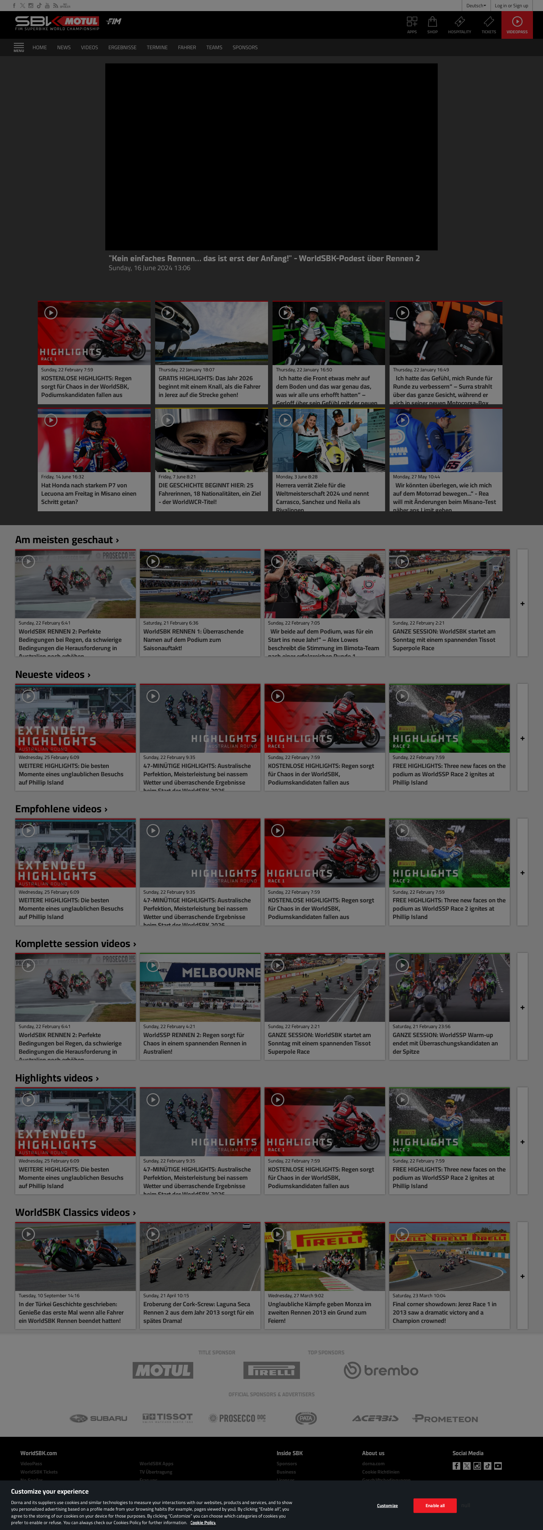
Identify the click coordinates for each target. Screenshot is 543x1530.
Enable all (435, 1505)
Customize (387, 1505)
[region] (271, 1505)
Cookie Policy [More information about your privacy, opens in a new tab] (203, 1522)
